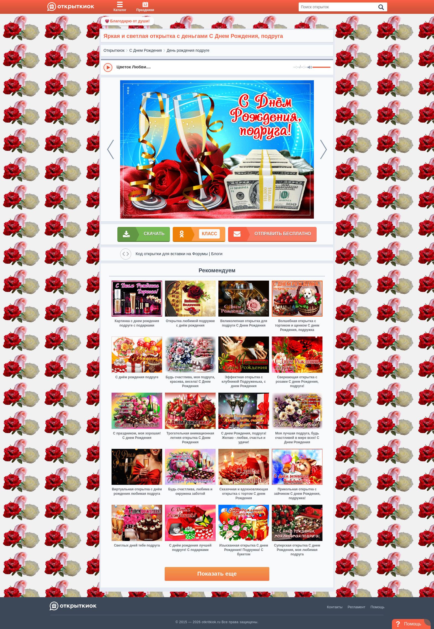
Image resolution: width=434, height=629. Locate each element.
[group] (217, 67)
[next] (323, 149)
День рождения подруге (188, 50)
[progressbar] (321, 67)
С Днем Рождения (145, 50)
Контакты (334, 607)
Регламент (356, 607)
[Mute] (309, 67)
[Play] (108, 67)
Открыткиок (114, 50)
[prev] (110, 149)
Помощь (377, 607)
